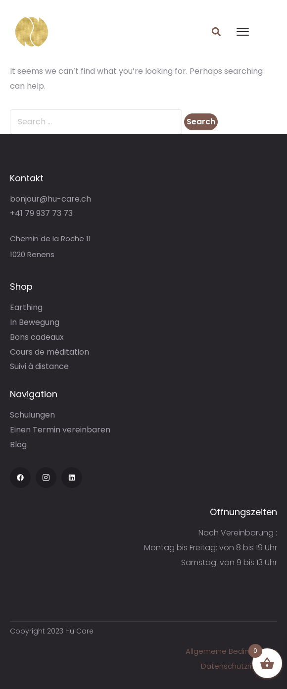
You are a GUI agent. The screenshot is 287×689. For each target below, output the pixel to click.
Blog (18, 444)
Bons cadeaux (37, 337)
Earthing (26, 307)
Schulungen (32, 415)
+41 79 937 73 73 (41, 213)
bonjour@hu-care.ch (50, 199)
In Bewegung (34, 322)
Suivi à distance (39, 366)
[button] (216, 32)
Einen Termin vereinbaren (60, 429)
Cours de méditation (49, 352)
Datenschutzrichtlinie (239, 666)
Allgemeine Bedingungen (231, 651)
